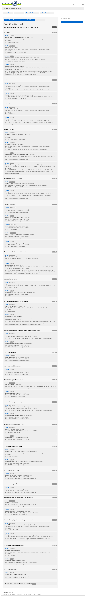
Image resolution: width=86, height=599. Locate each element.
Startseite (69, 2)
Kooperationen (37, 594)
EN (69, 5)
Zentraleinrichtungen (32, 12)
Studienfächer (76, 4)
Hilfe (83, 2)
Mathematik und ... (18, 19)
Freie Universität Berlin (8, 592)
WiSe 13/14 (8, 19)
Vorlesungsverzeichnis (12, 8)
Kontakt (73, 2)
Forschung (19, 594)
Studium (12, 594)
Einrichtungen (27, 594)
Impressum (79, 2)
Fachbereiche (8, 12)
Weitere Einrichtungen (47, 12)
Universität (6, 594)
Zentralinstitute (19, 12)
